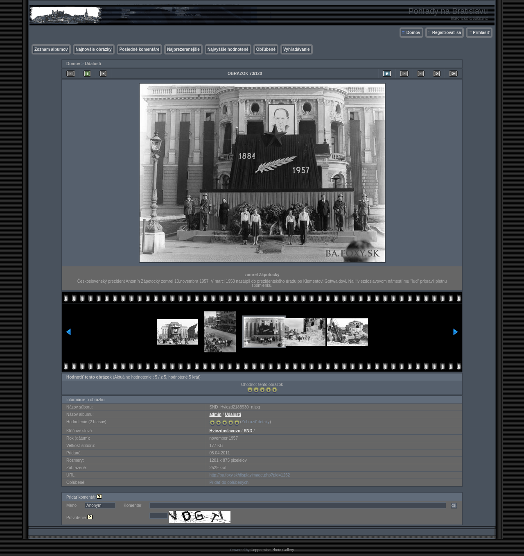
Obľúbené (266, 49)
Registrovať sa (446, 32)
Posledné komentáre (140, 49)
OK (454, 506)
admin (215, 414)
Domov (413, 32)
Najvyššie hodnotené (228, 49)
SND (248, 431)
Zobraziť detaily (256, 422)
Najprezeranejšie (183, 49)
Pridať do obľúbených (228, 482)
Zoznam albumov (51, 49)
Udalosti (93, 63)
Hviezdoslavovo (224, 431)
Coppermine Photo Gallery (272, 550)
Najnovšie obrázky (94, 49)
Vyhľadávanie (296, 49)
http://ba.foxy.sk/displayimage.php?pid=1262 (249, 475)
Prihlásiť (481, 32)
